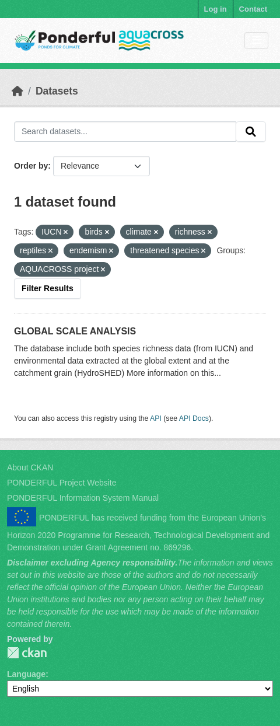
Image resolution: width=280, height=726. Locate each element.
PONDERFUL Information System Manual (83, 497)
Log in (215, 9)
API (156, 418)
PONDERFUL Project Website (62, 482)
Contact (253, 9)
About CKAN (30, 467)
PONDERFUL (27, 653)
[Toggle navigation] (256, 40)
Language (26, 674)
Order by (31, 165)
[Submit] (251, 131)
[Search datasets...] (125, 131)
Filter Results (48, 288)
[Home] (17, 91)
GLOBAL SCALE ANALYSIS (75, 331)
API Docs (194, 418)
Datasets (57, 91)
